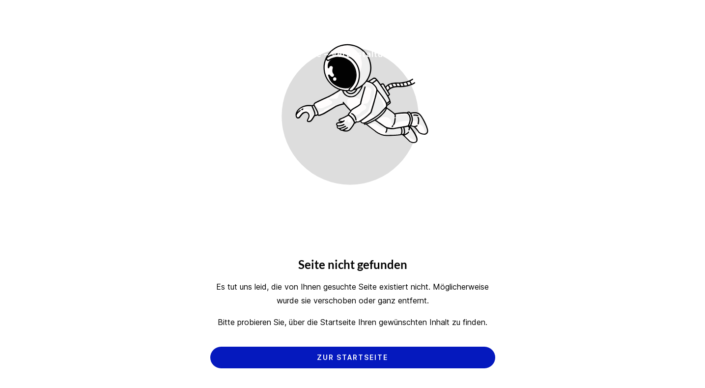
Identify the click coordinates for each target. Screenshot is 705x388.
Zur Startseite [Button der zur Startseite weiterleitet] (352, 357)
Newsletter (615, 54)
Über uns (501, 54)
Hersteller (248, 54)
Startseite (93, 54)
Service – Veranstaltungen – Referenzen (376, 54)
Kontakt (556, 54)
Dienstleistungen (171, 54)
